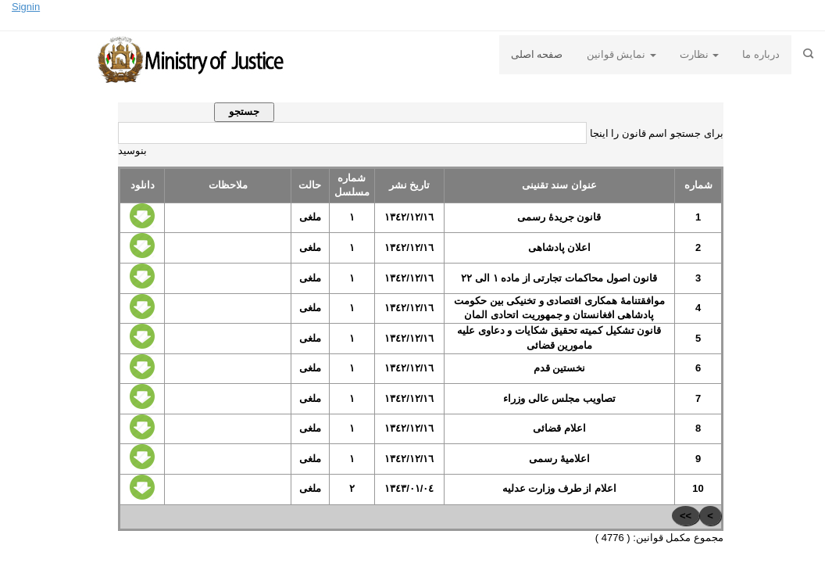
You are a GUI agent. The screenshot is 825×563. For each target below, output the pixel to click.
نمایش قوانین (621, 54)
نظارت (700, 54)
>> (685, 516)
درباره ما (761, 54)
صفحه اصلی (537, 54)
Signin (26, 7)
